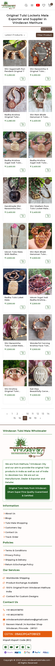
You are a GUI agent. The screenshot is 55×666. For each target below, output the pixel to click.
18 (30, 418)
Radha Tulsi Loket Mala (14, 298)
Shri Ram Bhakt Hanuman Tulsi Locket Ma (38, 253)
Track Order (11, 537)
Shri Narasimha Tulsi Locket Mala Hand (14, 344)
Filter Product (44, 35)
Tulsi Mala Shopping (16, 523)
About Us (10, 513)
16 (20, 418)
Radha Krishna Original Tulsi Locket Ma (12, 115)
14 (48, 413)
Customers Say (13, 527)
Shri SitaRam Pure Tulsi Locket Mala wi (39, 207)
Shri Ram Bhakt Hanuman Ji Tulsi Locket (39, 115)
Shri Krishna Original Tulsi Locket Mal (12, 390)
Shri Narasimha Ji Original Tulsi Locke (39, 70)
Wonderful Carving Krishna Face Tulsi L (40, 344)
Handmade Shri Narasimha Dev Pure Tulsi (13, 207)
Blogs (8, 518)
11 (33, 413)
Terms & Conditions (16, 550)
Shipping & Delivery (15, 560)
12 (38, 413)
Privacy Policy (12, 555)
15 (14, 418)
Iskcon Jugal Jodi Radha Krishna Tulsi (39, 298)
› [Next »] (40, 418)
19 (35, 418)
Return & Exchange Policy (19, 564)
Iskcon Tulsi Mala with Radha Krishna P (14, 253)
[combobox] (15, 35)
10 (27, 413)
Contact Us (11, 532)
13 (43, 413)
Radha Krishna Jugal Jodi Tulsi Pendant (13, 161)
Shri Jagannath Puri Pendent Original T (15, 70)
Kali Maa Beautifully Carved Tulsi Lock (39, 390)
